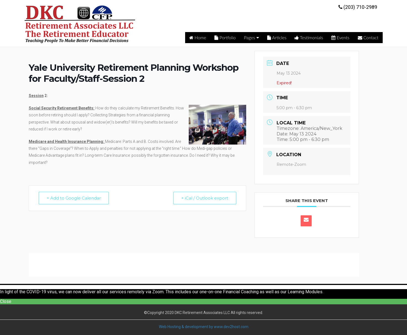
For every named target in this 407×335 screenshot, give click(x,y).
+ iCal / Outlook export (204, 198)
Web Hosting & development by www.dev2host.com (203, 326)
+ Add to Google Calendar (74, 198)
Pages (251, 37)
